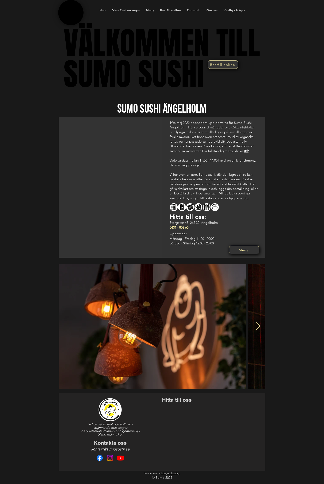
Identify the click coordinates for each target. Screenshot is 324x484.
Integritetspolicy (170, 473)
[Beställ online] (223, 64)
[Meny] (244, 250)
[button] (150, 10)
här (246, 151)
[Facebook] (100, 458)
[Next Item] (258, 326)
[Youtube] (120, 458)
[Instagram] (110, 458)
